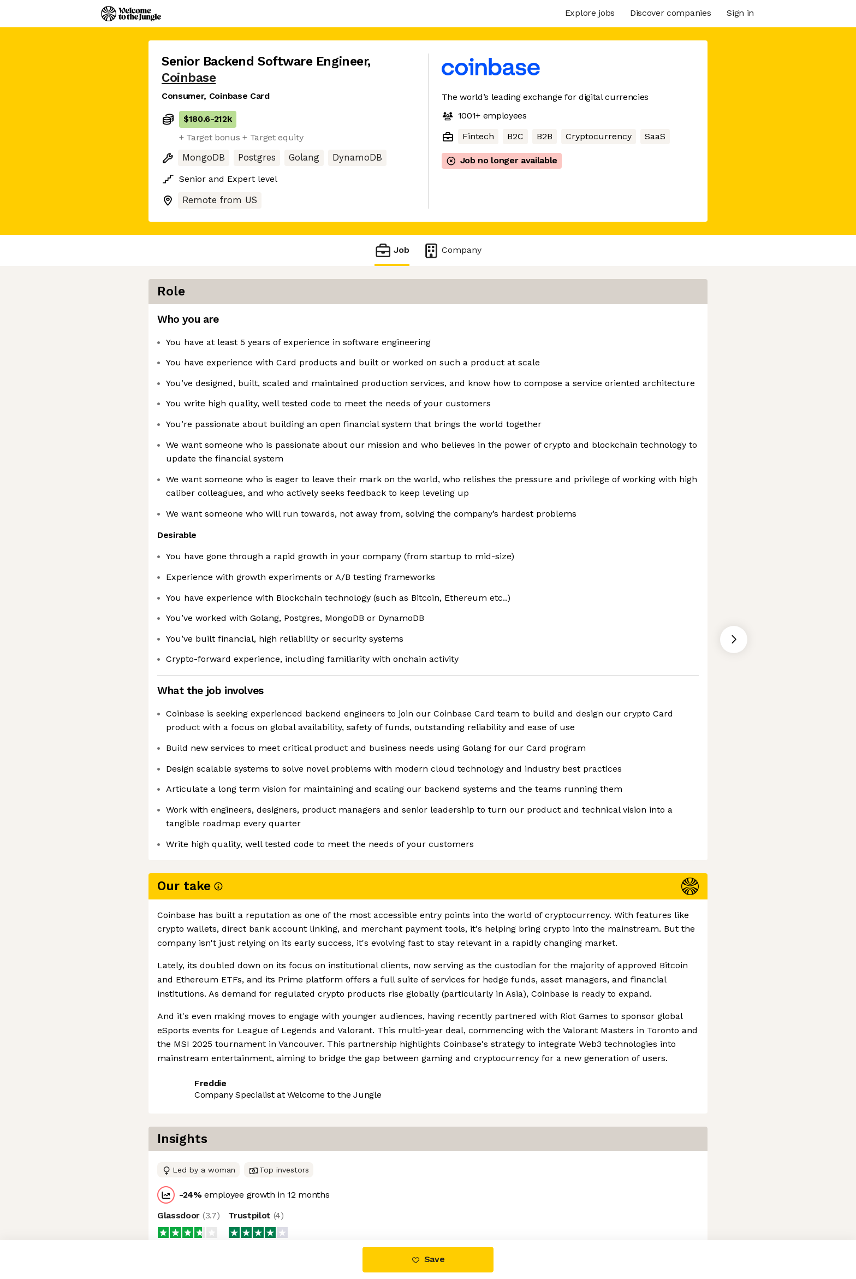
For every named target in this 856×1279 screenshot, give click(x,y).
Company (452, 250)
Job (391, 250)
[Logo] (131, 13)
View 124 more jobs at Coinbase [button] (305, 1194)
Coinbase (189, 77)
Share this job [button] (191, 1194)
